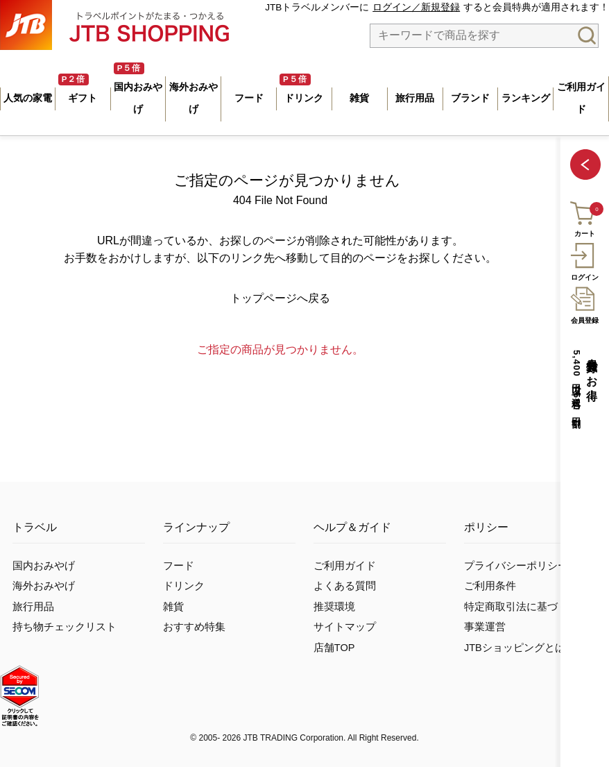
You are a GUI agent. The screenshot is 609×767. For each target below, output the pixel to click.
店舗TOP (334, 647)
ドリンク (184, 585)
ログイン (584, 259)
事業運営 (485, 626)
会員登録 (584, 303)
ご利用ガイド (345, 565)
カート (583, 217)
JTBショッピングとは (514, 647)
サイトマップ (345, 626)
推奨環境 (334, 606)
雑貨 (173, 606)
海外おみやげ (43, 585)
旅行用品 (33, 606)
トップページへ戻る (280, 298)
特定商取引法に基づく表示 (526, 606)
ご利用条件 (490, 585)
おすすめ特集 (194, 626)
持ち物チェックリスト (64, 626)
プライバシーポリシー (516, 565)
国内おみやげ (43, 565)
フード (178, 565)
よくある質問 (345, 585)
